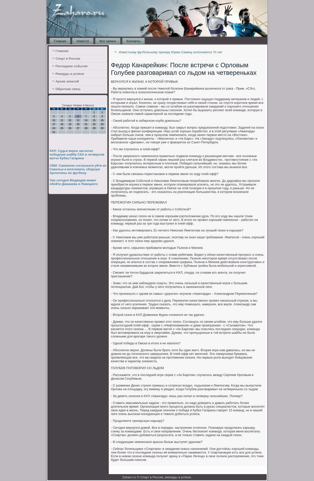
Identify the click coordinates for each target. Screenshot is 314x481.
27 (78, 128)
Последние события (71, 66)
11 (62, 120)
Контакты (133, 41)
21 (86, 124)
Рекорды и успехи (69, 74)
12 (70, 120)
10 (53, 120)
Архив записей (67, 81)
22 (94, 124)
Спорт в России (67, 58)
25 (62, 128)
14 (86, 120)
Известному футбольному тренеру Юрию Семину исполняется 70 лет (170, 52)
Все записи (108, 41)
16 (102, 120)
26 (70, 128)
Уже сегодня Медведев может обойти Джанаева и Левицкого (74, 182)
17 (53, 124)
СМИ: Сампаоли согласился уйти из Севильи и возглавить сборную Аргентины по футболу (78, 169)
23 (102, 124)
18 (62, 124)
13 (78, 120)
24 (53, 128)
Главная (60, 41)
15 (94, 120)
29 (94, 128)
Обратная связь (68, 89)
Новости (83, 41)
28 (86, 128)
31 (53, 132)
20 (78, 124)
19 (70, 124)
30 (102, 128)
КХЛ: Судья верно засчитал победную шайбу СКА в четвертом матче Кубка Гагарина (77, 154)
